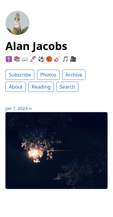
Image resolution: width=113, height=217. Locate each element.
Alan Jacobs (36, 46)
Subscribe (20, 74)
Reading (41, 86)
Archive (73, 74)
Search (67, 86)
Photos (48, 74)
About (16, 86)
